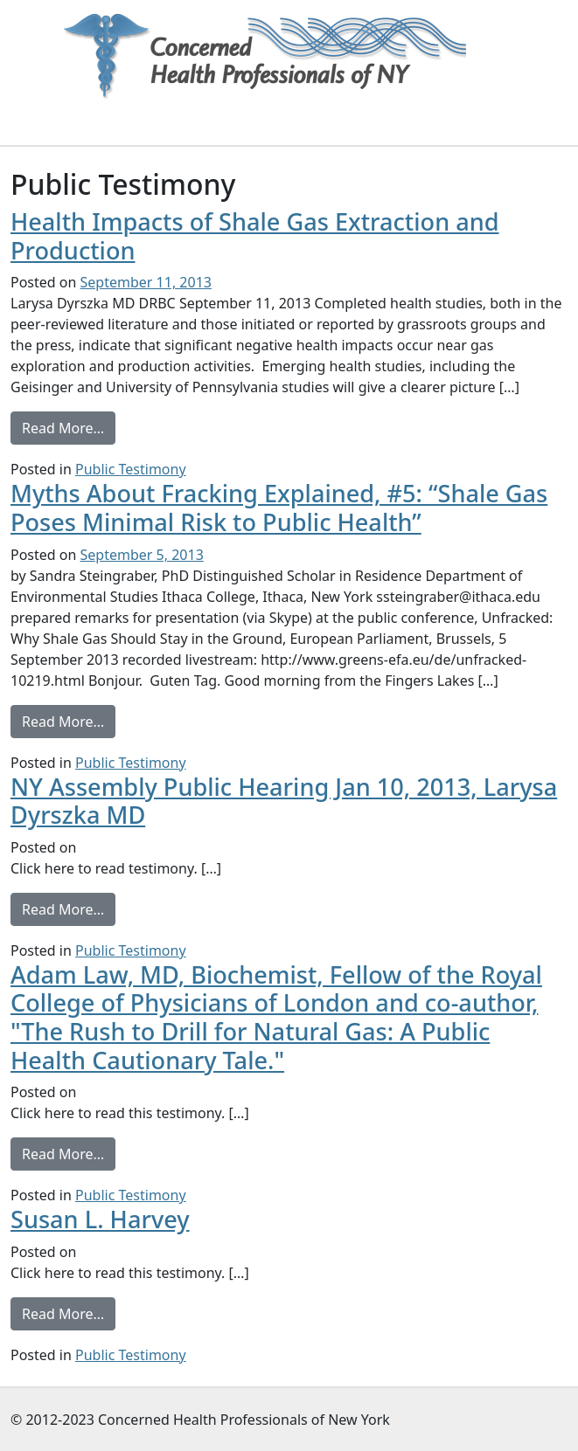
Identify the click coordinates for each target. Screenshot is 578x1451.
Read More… (68, 427)
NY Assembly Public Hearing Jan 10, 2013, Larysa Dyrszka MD (283, 801)
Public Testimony (130, 469)
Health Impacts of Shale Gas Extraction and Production (254, 235)
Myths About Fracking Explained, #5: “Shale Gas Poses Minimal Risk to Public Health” (278, 507)
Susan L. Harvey (100, 1219)
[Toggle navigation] (88, 120)
